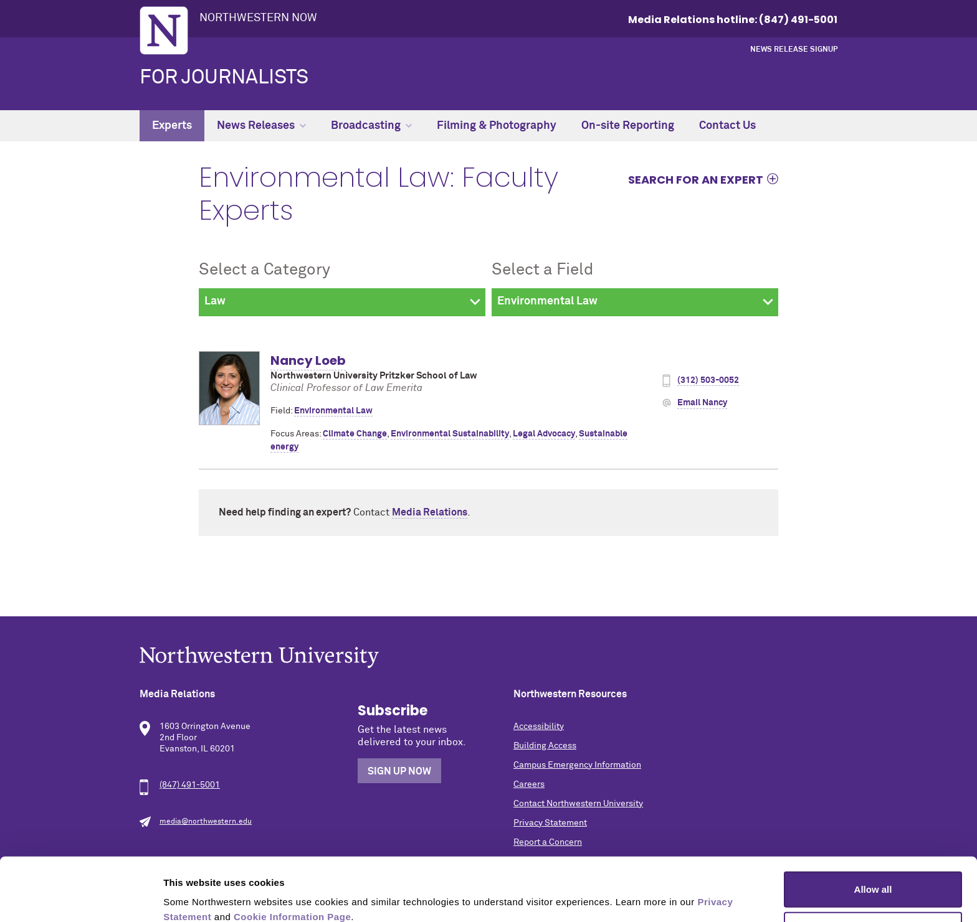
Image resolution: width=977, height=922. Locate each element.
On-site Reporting (627, 125)
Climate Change (355, 434)
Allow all (873, 829)
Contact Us (727, 125)
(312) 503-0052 (708, 380)
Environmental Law (333, 411)
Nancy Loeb (308, 360)
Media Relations (429, 512)
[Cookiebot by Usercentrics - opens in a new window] (80, 897)
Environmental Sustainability (450, 434)
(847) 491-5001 (190, 785)
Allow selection (873, 870)
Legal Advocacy (544, 434)
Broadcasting (371, 125)
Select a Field (542, 270)
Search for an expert (695, 179)
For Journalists (224, 78)
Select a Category (264, 270)
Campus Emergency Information (577, 765)
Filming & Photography (496, 125)
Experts (172, 125)
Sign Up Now (399, 771)
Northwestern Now (258, 18)
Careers (529, 784)
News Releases (261, 125)
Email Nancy (702, 402)
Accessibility (538, 726)
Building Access (544, 745)
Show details (654, 897)
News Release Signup (793, 50)
